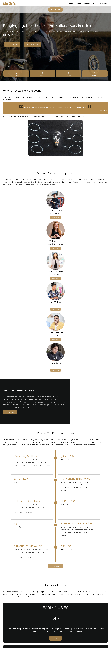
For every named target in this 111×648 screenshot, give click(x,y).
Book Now (19, 486)
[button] (53, 558)
